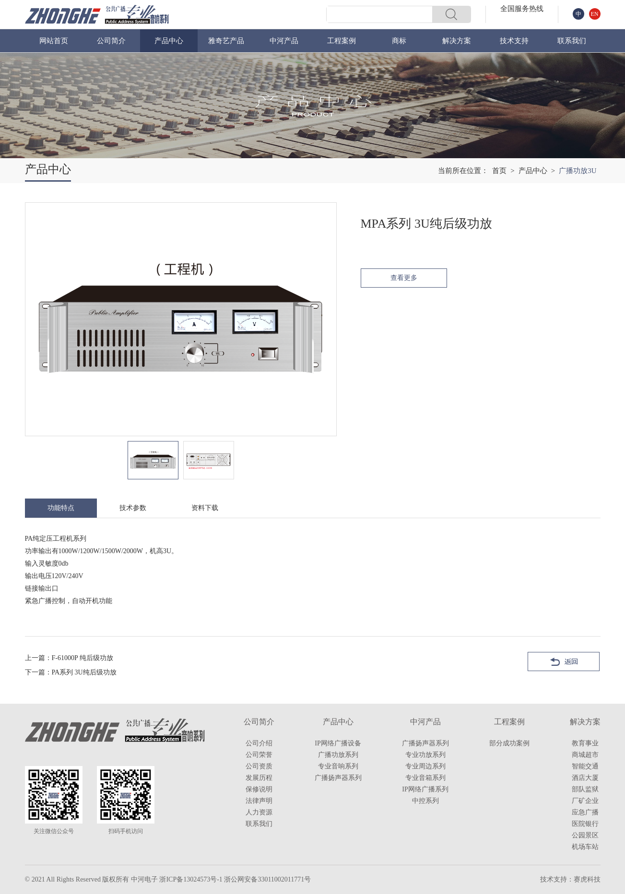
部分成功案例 (509, 743)
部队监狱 (585, 789)
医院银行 (585, 823)
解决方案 (456, 41)
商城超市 (585, 754)
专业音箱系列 (425, 777)
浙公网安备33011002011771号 (267, 879)
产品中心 (168, 41)
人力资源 (259, 812)
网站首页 (53, 41)
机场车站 (585, 846)
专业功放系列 (425, 754)
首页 (499, 170)
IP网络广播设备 (338, 743)
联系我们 (571, 41)
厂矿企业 (585, 800)
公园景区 (585, 835)
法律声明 (259, 800)
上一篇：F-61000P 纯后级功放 (69, 658)
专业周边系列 (425, 766)
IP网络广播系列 (425, 789)
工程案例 (341, 41)
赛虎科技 (587, 879)
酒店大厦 (585, 777)
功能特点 (60, 507)
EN (595, 14)
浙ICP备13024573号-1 (190, 879)
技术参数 (132, 507)
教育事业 (585, 743)
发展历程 (259, 777)
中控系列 (425, 800)
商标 (399, 41)
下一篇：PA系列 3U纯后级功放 (71, 672)
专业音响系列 (338, 766)
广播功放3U (577, 170)
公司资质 (259, 766)
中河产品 (284, 41)
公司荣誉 (259, 754)
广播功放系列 (338, 754)
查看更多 (403, 277)
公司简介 (111, 41)
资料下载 (204, 507)
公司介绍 (259, 743)
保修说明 (259, 789)
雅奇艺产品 (226, 41)
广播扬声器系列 (338, 777)
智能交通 (585, 766)
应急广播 (585, 812)
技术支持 (514, 41)
